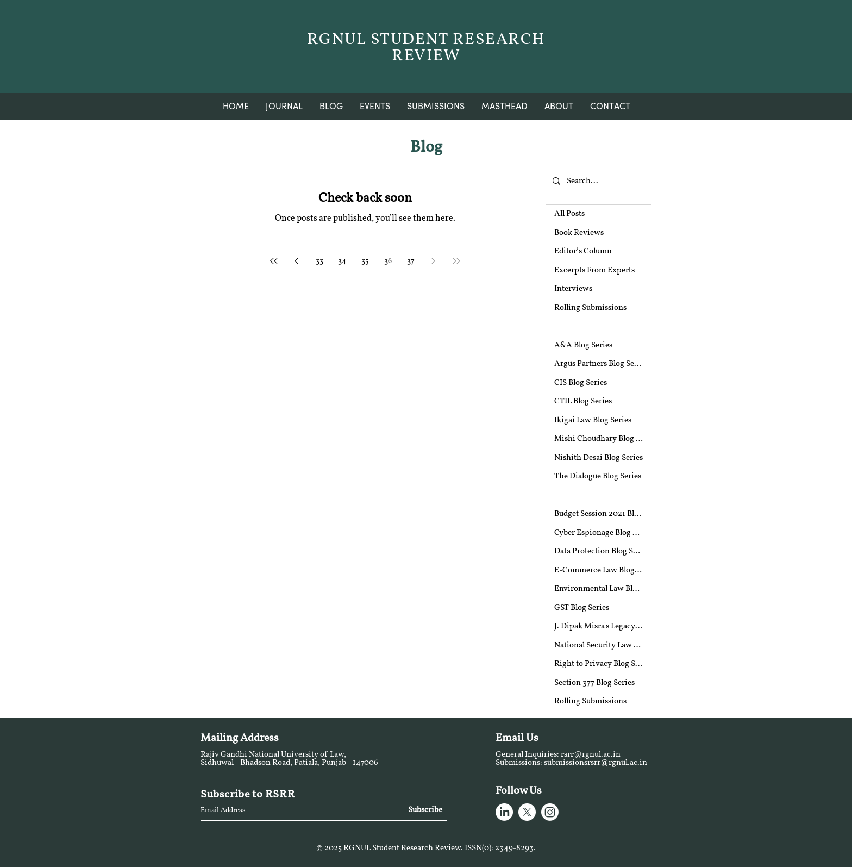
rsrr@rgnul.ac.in (591, 755)
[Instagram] (550, 812)
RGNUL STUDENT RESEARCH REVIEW (426, 48)
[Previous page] (296, 261)
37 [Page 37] (411, 261)
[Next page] (433, 261)
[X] (527, 812)
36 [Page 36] (388, 261)
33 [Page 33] (319, 261)
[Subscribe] (424, 810)
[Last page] (456, 261)
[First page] (274, 261)
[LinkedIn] (504, 812)
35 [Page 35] (365, 261)
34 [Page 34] (342, 261)
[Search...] (597, 181)
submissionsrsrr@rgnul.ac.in (595, 763)
